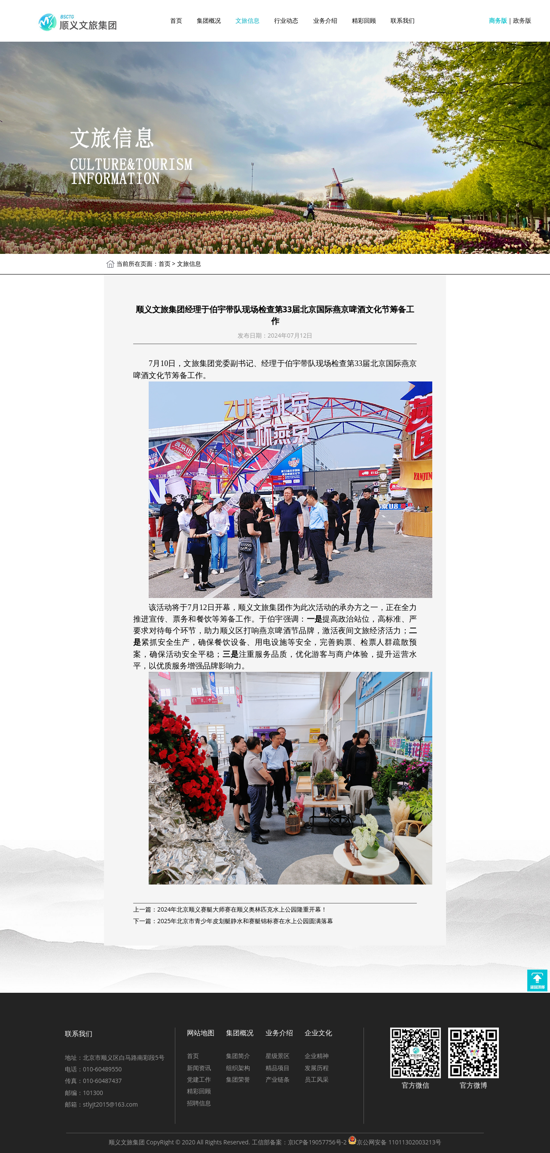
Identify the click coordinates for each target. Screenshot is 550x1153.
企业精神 (317, 1056)
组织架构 (238, 1068)
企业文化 (318, 1032)
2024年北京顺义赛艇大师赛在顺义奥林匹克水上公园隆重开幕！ (242, 909)
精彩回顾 (364, 20)
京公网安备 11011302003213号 (399, 1142)
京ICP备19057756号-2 (317, 1142)
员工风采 (317, 1079)
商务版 (498, 20)
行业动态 (286, 20)
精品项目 (278, 1068)
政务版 (522, 20)
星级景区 (278, 1056)
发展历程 (317, 1068)
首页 (176, 20)
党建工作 (199, 1079)
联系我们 (403, 20)
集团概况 (209, 20)
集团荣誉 (238, 1079)
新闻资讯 (199, 1068)
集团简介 (238, 1056)
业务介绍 (325, 20)
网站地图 (200, 1032)
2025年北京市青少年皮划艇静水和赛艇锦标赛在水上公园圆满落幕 (245, 921)
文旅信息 (247, 20)
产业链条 (278, 1079)
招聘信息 (199, 1103)
